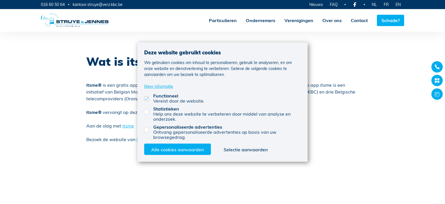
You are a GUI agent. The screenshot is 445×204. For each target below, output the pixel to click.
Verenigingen (298, 20)
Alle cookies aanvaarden (177, 149)
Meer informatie (158, 86)
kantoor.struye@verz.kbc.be (98, 4)
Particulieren (223, 20)
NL (374, 4)
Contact (359, 20)
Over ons (332, 20)
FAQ (334, 4)
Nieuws (316, 4)
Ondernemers (260, 20)
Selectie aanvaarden (246, 149)
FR (386, 4)
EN (398, 4)
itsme (128, 126)
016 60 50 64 (53, 4)
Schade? (390, 20)
